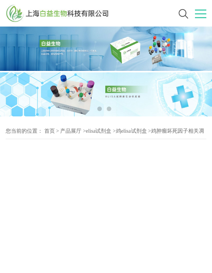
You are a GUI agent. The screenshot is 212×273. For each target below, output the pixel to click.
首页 (49, 131)
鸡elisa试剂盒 (131, 131)
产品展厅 (70, 131)
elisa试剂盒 (99, 131)
